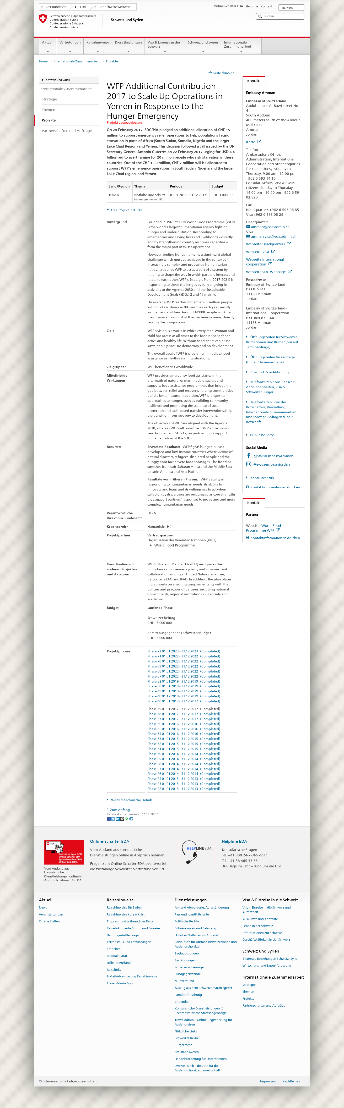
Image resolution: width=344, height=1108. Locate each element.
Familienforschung (188, 995)
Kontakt (252, 80)
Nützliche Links (186, 1031)
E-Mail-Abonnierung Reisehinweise (132, 976)
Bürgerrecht (183, 1045)
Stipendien (182, 1001)
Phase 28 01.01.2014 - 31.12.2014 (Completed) (183, 764)
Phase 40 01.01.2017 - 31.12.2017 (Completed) (183, 701)
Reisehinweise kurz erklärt (126, 914)
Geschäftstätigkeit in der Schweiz (266, 940)
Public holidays (262, 435)
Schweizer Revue (187, 1038)
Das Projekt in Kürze (126, 210)
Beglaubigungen (187, 953)
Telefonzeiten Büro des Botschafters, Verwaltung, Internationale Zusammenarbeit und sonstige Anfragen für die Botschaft (271, 412)
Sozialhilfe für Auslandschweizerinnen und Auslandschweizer (206, 944)
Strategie (249, 985)
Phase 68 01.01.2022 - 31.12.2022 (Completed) (183, 671)
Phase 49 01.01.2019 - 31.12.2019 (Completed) (183, 691)
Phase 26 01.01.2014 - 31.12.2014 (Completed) (183, 774)
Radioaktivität (117, 956)
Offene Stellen (49, 921)
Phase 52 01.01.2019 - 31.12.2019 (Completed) (183, 681)
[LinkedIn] (118, 819)
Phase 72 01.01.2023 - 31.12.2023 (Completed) (183, 651)
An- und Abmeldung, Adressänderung (202, 908)
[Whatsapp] (127, 819)
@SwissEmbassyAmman (273, 456)
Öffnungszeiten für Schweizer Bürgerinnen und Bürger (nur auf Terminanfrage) (272, 342)
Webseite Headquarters (268, 244)
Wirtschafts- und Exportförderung (266, 965)
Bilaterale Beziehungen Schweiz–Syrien (270, 959)
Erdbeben (114, 949)
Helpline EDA (234, 841)
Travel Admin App (120, 983)
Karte (253, 142)
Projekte (248, 998)
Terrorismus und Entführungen (129, 942)
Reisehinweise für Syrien (124, 908)
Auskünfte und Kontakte (260, 919)
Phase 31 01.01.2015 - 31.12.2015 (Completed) (183, 749)
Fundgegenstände (188, 974)
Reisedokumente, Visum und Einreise (133, 928)
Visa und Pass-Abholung (269, 372)
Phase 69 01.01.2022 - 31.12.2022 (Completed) (183, 666)
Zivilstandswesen (187, 1052)
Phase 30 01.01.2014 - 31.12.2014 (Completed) (183, 754)
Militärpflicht (184, 981)
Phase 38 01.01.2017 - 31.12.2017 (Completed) (183, 714)
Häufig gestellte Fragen (123, 935)
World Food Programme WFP (263, 528)
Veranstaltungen (51, 914)
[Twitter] (113, 819)
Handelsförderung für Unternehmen (201, 1059)
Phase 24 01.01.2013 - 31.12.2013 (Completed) (183, 779)
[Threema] (122, 819)
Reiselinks (114, 969)
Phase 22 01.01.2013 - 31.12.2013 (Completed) (183, 789)
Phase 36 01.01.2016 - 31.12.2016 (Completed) (183, 724)
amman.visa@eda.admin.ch (273, 236)
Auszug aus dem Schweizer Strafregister (203, 988)
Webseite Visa (260, 251)
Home (43, 61)
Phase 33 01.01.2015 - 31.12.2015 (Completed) (183, 739)
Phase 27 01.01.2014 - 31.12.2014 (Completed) (183, 769)
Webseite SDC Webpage (269, 272)
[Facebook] (109, 819)
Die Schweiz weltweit (114, 7)
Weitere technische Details (131, 800)
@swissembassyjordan (271, 464)
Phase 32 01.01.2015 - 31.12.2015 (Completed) (183, 744)
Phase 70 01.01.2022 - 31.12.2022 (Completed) (183, 661)
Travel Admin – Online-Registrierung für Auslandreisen (203, 1022)
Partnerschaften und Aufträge (263, 1005)
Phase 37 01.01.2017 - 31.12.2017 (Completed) (183, 719)
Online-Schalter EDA (109, 841)
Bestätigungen (185, 960)
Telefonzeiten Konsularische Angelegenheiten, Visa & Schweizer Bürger (270, 387)
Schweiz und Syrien (203, 46)
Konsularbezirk (262, 478)
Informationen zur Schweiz (262, 933)
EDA (83, 7)
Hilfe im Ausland (119, 963)
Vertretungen (70, 46)
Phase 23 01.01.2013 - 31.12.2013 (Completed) (183, 784)
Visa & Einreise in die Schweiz (165, 46)
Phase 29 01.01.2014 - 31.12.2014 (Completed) (183, 759)
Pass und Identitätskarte (192, 914)
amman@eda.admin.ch (270, 227)
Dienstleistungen (128, 46)
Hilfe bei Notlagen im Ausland (196, 935)
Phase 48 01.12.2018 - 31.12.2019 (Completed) (183, 696)
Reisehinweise (98, 46)
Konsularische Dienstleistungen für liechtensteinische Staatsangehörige (200, 1011)
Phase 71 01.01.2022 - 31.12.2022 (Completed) (183, 656)
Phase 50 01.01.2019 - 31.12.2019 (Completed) (183, 686)
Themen (248, 991)
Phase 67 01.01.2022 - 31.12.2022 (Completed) (183, 676)
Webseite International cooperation (265, 261)
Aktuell (47, 46)
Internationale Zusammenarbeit (241, 46)
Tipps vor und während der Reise (130, 921)
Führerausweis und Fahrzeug (195, 928)
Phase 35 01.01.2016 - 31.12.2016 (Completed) (183, 729)
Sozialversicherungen (190, 967)
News (43, 908)
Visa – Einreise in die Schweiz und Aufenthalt (266, 910)
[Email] (131, 819)
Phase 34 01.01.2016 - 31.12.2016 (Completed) (183, 734)
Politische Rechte (187, 921)
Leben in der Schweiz (257, 926)
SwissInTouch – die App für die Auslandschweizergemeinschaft (197, 1068)
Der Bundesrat (56, 7)
